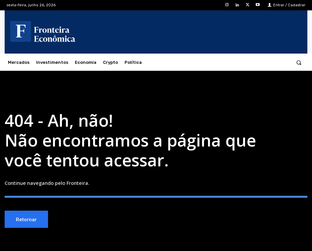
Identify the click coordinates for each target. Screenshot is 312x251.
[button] (298, 62)
